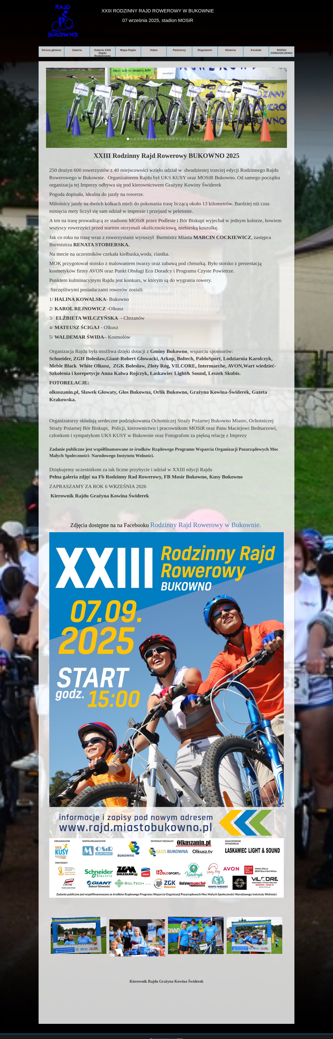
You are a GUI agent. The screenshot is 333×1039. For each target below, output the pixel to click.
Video (154, 50)
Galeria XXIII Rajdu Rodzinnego (102, 52)
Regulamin (205, 50)
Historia (230, 50)
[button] (64, 108)
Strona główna (51, 50)
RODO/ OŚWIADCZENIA (282, 52)
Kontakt (256, 50)
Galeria (77, 50)
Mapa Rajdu (128, 50)
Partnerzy (179, 50)
